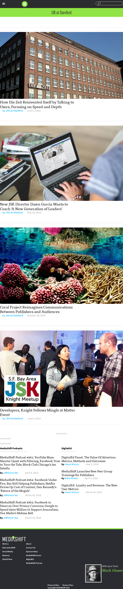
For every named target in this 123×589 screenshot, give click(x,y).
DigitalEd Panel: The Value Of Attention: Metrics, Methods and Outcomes (89, 459)
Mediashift (24, 4)
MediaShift (14, 538)
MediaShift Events (33, 555)
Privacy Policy (53, 585)
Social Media (7, 551)
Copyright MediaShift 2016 (59, 587)
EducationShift (8, 547)
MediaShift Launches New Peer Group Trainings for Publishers (87, 473)
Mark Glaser (71, 478)
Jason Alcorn (72, 464)
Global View (7, 559)
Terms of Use (67, 585)
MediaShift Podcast (34, 563)
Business (6, 555)
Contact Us (30, 547)
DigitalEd (30, 559)
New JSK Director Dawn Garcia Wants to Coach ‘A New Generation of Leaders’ (34, 206)
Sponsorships (32, 551)
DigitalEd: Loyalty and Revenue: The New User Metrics (89, 487)
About (28, 544)
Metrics (5, 544)
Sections (3, 3)
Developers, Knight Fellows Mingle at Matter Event (37, 412)
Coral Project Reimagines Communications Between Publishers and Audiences (36, 309)
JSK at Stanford (14, 110)
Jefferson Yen (10, 472)
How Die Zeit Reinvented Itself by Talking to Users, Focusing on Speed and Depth (37, 104)
